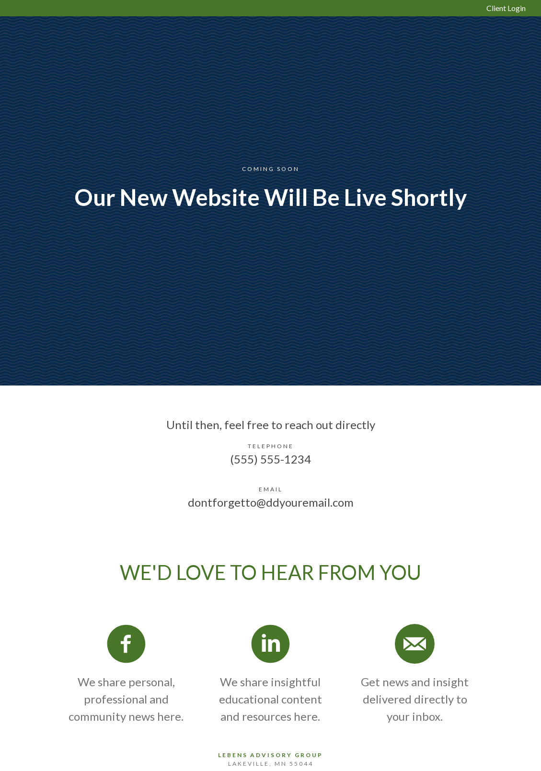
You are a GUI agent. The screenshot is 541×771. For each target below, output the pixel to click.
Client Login (506, 7)
